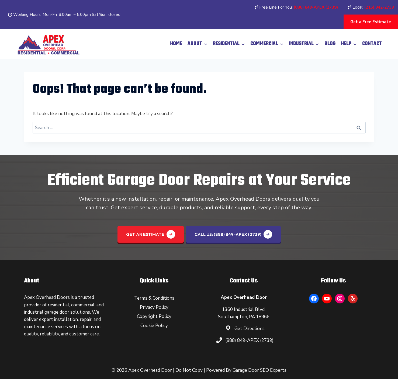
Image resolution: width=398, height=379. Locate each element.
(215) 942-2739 (379, 7)
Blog (329, 44)
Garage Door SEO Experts (259, 370)
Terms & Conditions (154, 298)
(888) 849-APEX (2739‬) (316, 7)
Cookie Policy (154, 326)
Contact (372, 44)
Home (176, 44)
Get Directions (249, 328)
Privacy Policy (154, 307)
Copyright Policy (154, 316)
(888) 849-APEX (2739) (249, 340)
